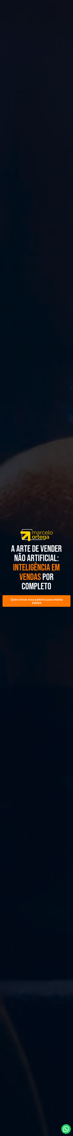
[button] (66, 1129)
